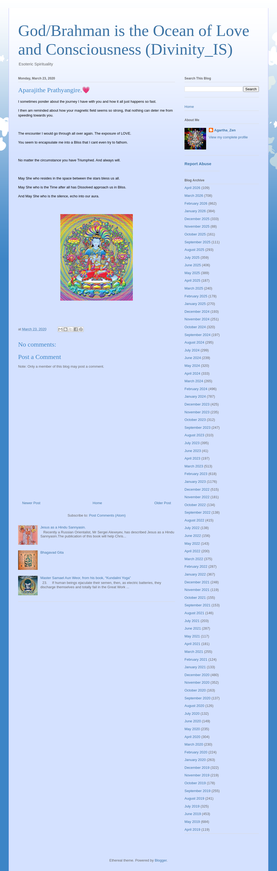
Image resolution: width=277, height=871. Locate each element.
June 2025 (192, 265)
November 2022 (197, 497)
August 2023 (194, 435)
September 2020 (197, 698)
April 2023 (192, 458)
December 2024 (197, 312)
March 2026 (193, 196)
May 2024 (192, 366)
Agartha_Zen (225, 130)
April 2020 (192, 737)
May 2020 (192, 729)
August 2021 (194, 613)
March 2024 (193, 381)
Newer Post (31, 503)
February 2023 (195, 474)
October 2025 (195, 234)
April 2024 (192, 373)
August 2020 (194, 706)
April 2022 (192, 551)
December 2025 (197, 219)
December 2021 (197, 582)
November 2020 (197, 682)
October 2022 (195, 505)
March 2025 (193, 288)
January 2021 (195, 667)
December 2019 (197, 768)
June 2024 (192, 358)
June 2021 (192, 628)
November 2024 (197, 319)
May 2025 (192, 273)
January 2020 (195, 760)
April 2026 (192, 188)
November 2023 (197, 412)
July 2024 (192, 350)
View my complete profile (228, 137)
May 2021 (192, 636)
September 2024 (197, 335)
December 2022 (197, 489)
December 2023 (197, 404)
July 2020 (192, 714)
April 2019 (192, 829)
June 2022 (192, 536)
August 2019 (194, 798)
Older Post (162, 503)
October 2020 (195, 690)
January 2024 (195, 396)
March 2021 (193, 652)
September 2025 (197, 242)
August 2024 (194, 342)
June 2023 (192, 451)
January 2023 (195, 482)
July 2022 (192, 528)
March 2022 (193, 559)
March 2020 (193, 744)
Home (97, 503)
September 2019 (197, 791)
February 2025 (195, 296)
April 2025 (192, 280)
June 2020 (192, 721)
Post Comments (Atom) (107, 515)
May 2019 (192, 822)
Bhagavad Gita (52, 552)
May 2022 (192, 543)
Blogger (161, 860)
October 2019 (195, 783)
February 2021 (195, 659)
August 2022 (194, 520)
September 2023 (197, 427)
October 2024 (195, 327)
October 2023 (195, 420)
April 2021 (192, 644)
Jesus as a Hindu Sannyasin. (63, 527)
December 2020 (197, 675)
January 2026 (195, 211)
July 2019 (192, 806)
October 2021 (195, 598)
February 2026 (195, 203)
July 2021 (192, 621)
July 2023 (192, 443)
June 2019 (192, 814)
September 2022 (197, 512)
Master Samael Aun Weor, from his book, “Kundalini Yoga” (85, 578)
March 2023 (193, 466)
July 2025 (192, 257)
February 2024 (195, 389)
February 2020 (195, 752)
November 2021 (197, 590)
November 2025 (197, 226)
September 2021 (197, 605)
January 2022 (195, 574)
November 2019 (197, 775)
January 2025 (195, 304)
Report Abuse (197, 163)
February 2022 (195, 566)
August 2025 (194, 250)
